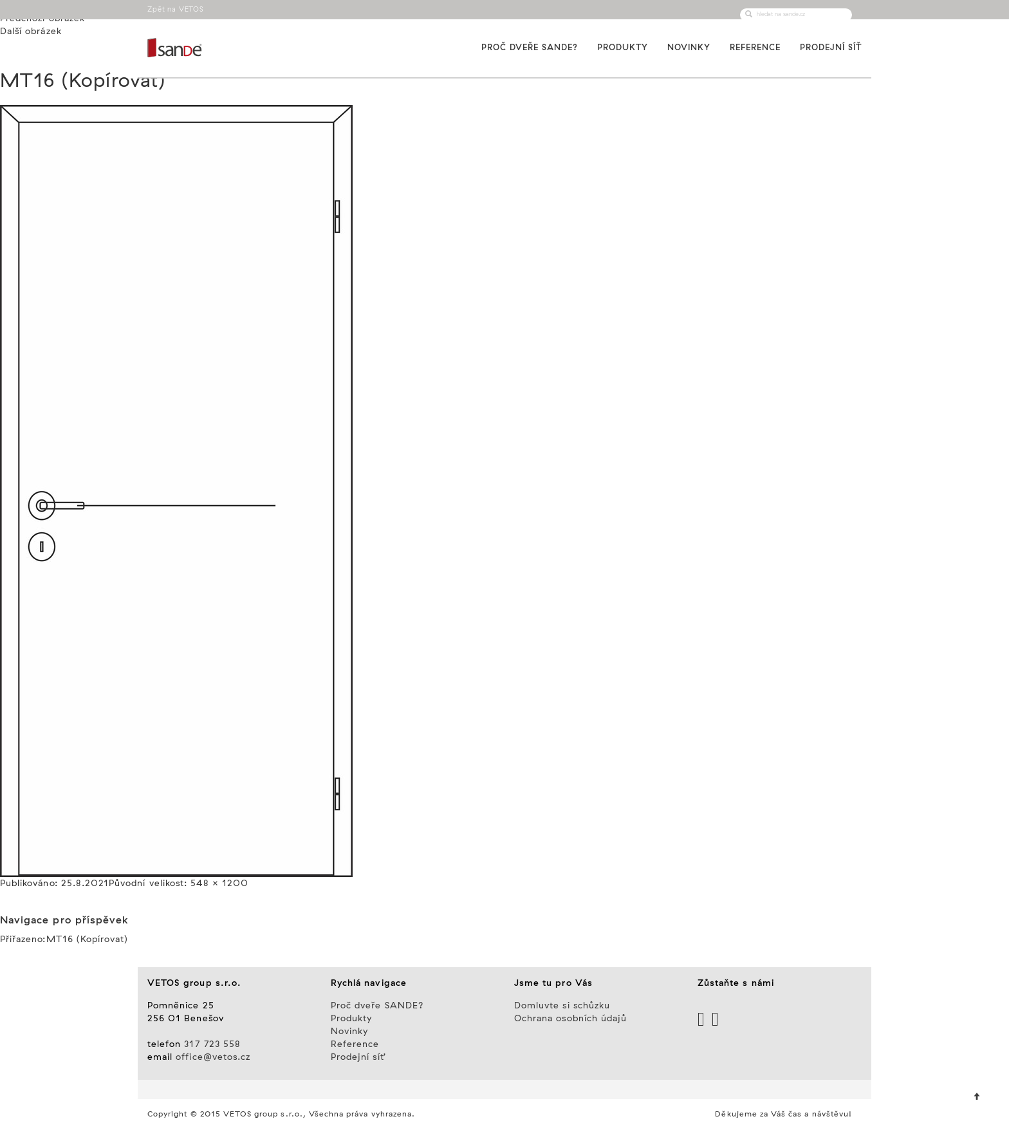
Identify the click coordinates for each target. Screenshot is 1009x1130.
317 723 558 (212, 1044)
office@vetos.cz (213, 1057)
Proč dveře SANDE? (529, 47)
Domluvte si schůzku (562, 1005)
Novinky (688, 47)
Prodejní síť (831, 47)
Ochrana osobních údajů (570, 1018)
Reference (755, 47)
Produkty (622, 47)
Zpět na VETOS (175, 9)
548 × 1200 (219, 883)
